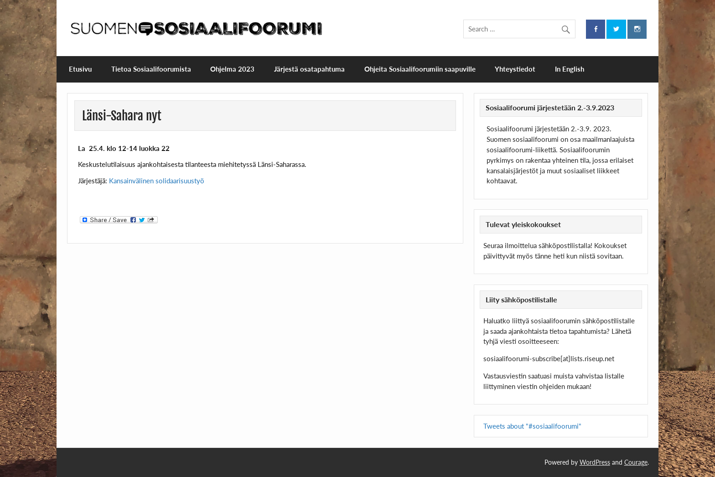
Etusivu (80, 69)
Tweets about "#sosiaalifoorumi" (532, 426)
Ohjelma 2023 (232, 69)
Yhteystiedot (515, 69)
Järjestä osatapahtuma (309, 69)
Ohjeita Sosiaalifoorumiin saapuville (420, 69)
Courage (636, 462)
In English (569, 69)
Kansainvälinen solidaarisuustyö (156, 180)
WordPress (595, 462)
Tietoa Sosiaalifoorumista (151, 69)
